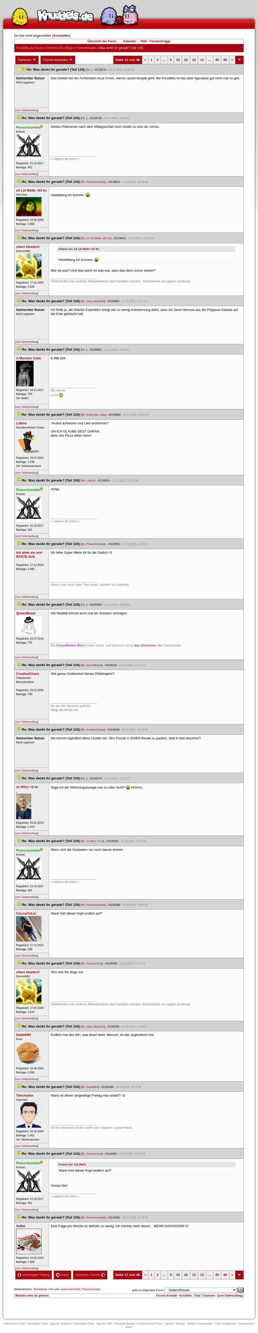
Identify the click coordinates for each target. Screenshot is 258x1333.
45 (217, 60)
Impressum (246, 1323)
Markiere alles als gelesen (32, 1295)
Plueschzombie (91, 1289)
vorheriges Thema (34, 1275)
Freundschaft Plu (150, 1323)
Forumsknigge (160, 41)
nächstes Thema (90, 1275)
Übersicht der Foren (101, 41)
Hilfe (143, 41)
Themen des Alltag (60, 48)
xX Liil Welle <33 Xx (86, 248)
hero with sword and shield (64, 1289)
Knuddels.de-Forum (30, 48)
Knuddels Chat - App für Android (49, 1323)
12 (194, 60)
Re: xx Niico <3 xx (92, 841)
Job (128, 1326)
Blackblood (40, 1289)
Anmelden (61, 35)
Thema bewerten (58, 60)
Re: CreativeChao (92, 729)
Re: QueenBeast (91, 665)
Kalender (129, 41)
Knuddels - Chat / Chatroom (197, 1295)
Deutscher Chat (14, 1323)
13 (202, 60)
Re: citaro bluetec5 (92, 301)
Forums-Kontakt (166, 1295)
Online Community (200, 1323)
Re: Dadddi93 (89, 1086)
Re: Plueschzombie (93, 181)
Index (62, 1275)
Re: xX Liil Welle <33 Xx (95, 238)
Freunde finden (125, 1323)
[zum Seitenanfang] (26, 110)
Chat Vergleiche (225, 1323)
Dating (180, 1323)
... (164, 60)
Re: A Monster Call (93, 414)
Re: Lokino (87, 480)
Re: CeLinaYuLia (91, 963)
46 (225, 60)
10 (178, 60)
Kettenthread (86, 48)
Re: (88, 69)
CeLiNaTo (80, 1164)
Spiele (169, 1323)
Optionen (27, 60)
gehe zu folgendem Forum (148, 1290)
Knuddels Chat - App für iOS (93, 1323)
